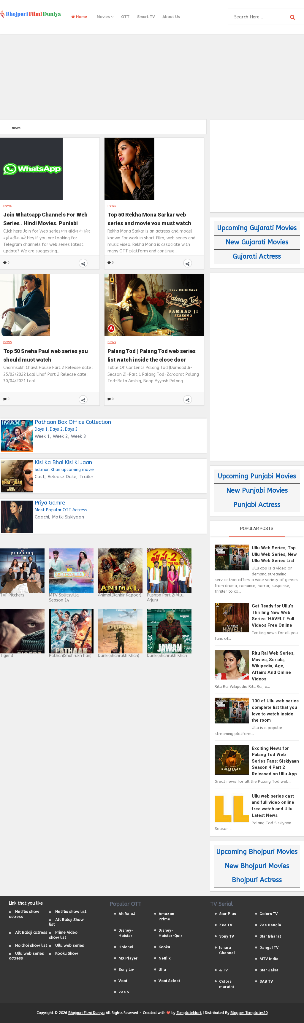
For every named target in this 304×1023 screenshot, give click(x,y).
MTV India (268, 959)
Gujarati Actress (257, 256)
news (7, 205)
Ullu (162, 969)
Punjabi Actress (256, 505)
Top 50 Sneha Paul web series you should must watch (45, 355)
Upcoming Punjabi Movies (257, 476)
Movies (105, 17)
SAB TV (266, 981)
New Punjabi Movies (257, 490)
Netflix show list (70, 911)
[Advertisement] (152, 76)
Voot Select (169, 981)
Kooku (164, 947)
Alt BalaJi (127, 913)
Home (79, 17)
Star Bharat (270, 936)
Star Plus (227, 913)
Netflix (165, 958)
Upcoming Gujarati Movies (257, 228)
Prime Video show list (63, 935)
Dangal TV (269, 947)
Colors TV (268, 913)
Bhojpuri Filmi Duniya (86, 1013)
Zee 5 (123, 992)
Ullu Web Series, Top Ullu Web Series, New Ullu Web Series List (274, 554)
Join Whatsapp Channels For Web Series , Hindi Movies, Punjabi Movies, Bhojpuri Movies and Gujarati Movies (45, 218)
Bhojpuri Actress (257, 880)
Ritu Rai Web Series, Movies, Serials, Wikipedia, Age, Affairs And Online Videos (273, 665)
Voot (122, 981)
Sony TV (226, 936)
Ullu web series (69, 945)
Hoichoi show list (31, 945)
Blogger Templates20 (248, 1013)
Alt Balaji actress (31, 932)
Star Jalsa (268, 970)
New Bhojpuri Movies (257, 866)
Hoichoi (125, 947)
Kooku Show (66, 953)
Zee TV (225, 925)
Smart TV (146, 17)
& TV (223, 970)
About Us (171, 17)
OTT (125, 17)
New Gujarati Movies (257, 242)
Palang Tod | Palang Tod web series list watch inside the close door (151, 355)
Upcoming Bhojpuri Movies (256, 852)
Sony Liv (126, 969)
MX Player (128, 958)
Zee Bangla (270, 925)
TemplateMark (189, 1013)
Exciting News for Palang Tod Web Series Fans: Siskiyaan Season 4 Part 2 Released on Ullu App (275, 761)
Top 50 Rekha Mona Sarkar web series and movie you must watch (149, 218)
